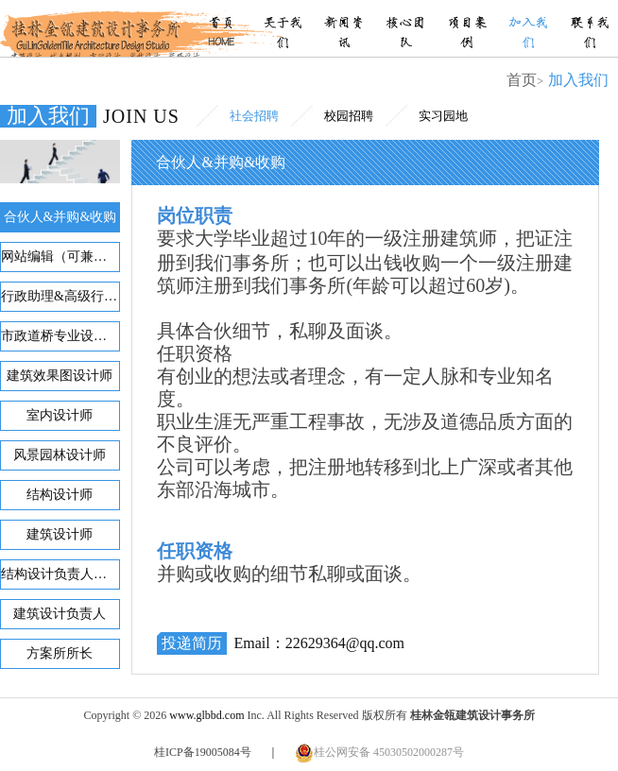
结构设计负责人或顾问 (60, 574)
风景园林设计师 (59, 455)
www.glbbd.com (206, 715)
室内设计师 (59, 415)
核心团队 (405, 33)
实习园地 (443, 116)
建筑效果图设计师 (59, 375)
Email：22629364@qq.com (318, 643)
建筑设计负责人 (59, 614)
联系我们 (589, 33)
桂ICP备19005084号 (202, 752)
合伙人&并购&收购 (60, 217)
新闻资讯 (344, 33)
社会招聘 (254, 116)
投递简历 (192, 643)
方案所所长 (59, 653)
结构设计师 (59, 495)
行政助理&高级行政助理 (60, 296)
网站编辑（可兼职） (60, 256)
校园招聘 (348, 116)
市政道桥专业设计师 (60, 336)
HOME (221, 42)
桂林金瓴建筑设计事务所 (92, 28)
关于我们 (282, 33)
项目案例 (467, 33)
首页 (221, 23)
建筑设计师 (59, 534)
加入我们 (528, 33)
